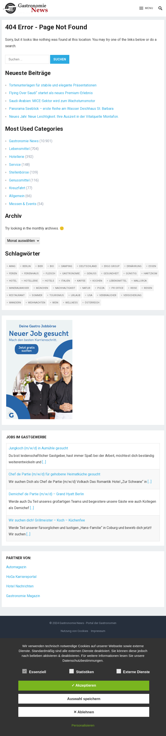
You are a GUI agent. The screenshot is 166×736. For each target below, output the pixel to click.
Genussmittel (19, 180)
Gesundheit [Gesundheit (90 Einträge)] (111, 273)
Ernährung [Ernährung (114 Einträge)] (134, 266)
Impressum (98, 631)
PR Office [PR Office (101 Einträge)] (117, 288)
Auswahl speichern (83, 699)
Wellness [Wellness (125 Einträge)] (71, 302)
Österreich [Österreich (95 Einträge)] (92, 302)
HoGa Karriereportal (21, 577)
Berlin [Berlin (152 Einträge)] (27, 266)
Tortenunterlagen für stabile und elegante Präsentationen (52, 85)
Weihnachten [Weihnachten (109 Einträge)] (36, 302)
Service (15, 165)
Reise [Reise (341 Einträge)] (133, 288)
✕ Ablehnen (84, 712)
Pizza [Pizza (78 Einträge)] (100, 288)
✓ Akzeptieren (84, 685)
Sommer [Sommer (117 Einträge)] (37, 295)
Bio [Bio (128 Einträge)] (52, 266)
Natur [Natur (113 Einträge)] (86, 288)
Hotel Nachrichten (20, 586)
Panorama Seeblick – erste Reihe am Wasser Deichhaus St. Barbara (61, 108)
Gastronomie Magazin (23, 596)
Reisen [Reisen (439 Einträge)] (148, 288)
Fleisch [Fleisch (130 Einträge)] (50, 273)
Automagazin (16, 567)
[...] (44, 462)
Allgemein (17, 196)
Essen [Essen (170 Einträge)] (152, 266)
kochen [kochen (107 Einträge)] (97, 280)
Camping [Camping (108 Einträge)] (66, 266)
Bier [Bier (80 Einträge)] (40, 266)
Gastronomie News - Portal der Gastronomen (87, 623)
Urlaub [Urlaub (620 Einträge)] (75, 295)
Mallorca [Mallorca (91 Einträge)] (140, 280)
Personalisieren (83, 725)
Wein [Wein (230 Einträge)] (55, 302)
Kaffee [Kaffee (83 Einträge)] (81, 280)
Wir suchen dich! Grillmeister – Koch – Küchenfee (47, 520)
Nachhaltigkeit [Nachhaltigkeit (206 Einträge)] (65, 288)
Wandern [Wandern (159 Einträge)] (15, 302)
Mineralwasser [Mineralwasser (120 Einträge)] (19, 288)
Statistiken (81, 671)
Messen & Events (22, 204)
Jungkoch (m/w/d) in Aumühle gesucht (38, 448)
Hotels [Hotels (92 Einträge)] (49, 280)
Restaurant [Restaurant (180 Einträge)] (17, 295)
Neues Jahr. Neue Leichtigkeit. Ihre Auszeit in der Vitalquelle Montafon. (64, 116)
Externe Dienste (133, 671)
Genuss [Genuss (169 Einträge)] (91, 273)
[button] (146, 8)
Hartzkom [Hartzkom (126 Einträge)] (150, 273)
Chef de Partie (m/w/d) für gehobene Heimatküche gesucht (54, 474)
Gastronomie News (24, 141)
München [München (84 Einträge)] (42, 288)
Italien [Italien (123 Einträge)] (65, 280)
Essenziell (34, 671)
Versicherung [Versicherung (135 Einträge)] (132, 295)
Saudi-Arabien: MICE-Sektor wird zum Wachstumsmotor (52, 101)
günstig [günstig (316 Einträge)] (131, 273)
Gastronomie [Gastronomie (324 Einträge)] (71, 273)
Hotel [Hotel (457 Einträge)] (13, 280)
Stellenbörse (19, 172)
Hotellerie (16, 157)
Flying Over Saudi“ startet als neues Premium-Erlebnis (51, 93)
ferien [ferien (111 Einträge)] (13, 273)
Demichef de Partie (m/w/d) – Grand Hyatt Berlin (46, 494)
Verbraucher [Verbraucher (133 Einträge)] (107, 295)
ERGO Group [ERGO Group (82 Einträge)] (112, 266)
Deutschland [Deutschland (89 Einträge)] (88, 266)
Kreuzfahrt (17, 188)
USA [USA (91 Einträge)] (89, 295)
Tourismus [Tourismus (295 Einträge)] (56, 295)
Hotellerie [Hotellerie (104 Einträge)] (31, 280)
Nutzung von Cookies (74, 631)
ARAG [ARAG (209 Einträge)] (12, 266)
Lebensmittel (19, 149)
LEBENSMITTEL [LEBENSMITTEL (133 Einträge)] (118, 280)
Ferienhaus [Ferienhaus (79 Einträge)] (31, 273)
